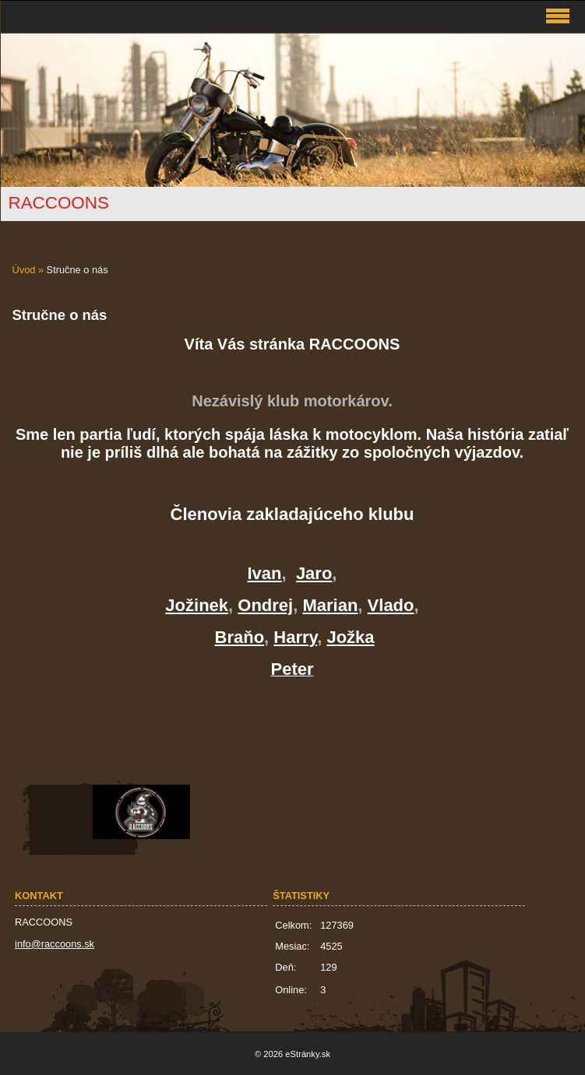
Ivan (265, 573)
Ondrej (265, 605)
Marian (330, 605)
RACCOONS (59, 203)
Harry (295, 637)
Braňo (240, 637)
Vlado (391, 605)
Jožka (350, 637)
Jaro (314, 573)
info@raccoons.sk (54, 944)
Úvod (24, 270)
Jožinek (196, 605)
